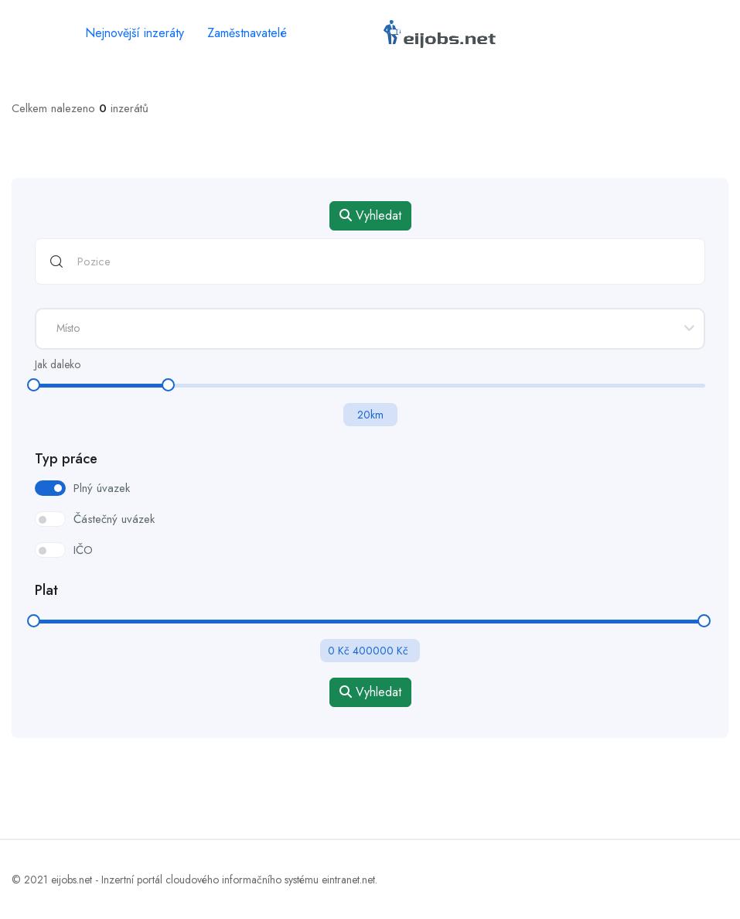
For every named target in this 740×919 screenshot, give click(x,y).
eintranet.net (348, 879)
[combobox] (370, 329)
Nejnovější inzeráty (134, 33)
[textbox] (370, 328)
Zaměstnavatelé (247, 33)
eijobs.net (71, 879)
